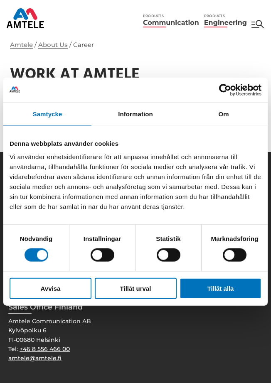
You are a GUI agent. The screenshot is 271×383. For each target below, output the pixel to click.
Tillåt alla (220, 288)
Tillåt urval (135, 288)
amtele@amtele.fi (35, 358)
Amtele (21, 45)
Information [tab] (135, 114)
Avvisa (51, 288)
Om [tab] (223, 114)
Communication (171, 20)
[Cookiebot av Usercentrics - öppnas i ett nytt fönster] (225, 90)
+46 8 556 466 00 (45, 349)
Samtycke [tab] (47, 114)
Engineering (225, 20)
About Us (53, 45)
